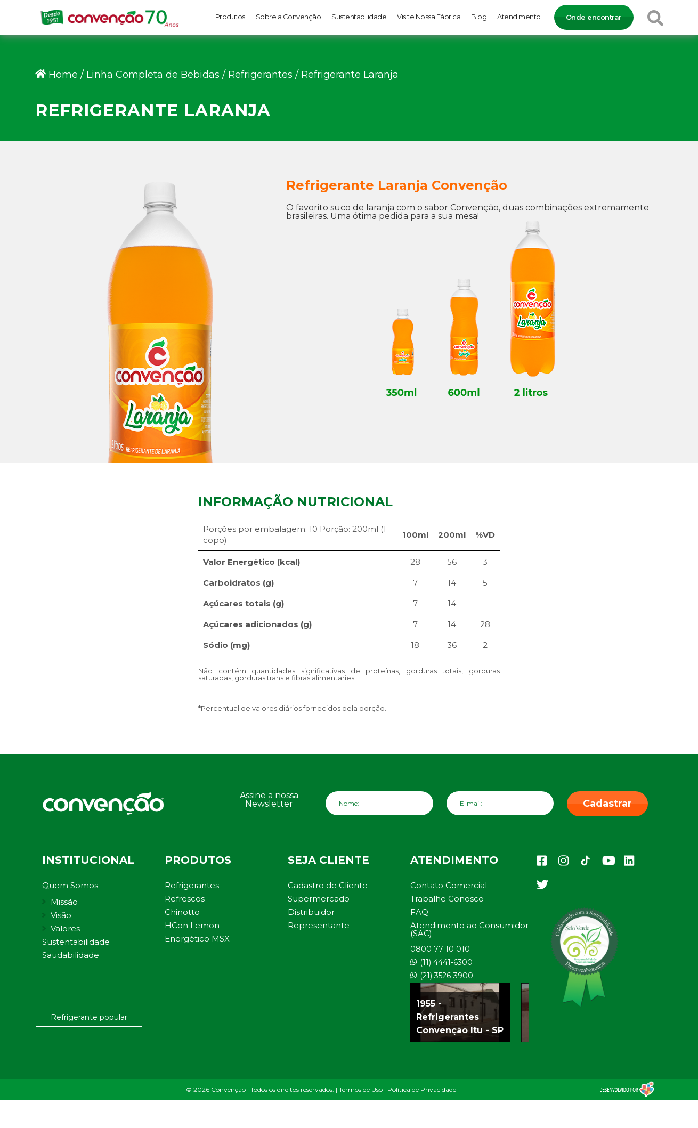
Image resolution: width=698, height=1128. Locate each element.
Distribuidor (311, 912)
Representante (319, 925)
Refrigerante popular (89, 1017)
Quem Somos (70, 885)
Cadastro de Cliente (328, 885)
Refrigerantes (192, 885)
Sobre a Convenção (288, 16)
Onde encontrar (594, 17)
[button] (675, 1114)
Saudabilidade (70, 955)
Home (63, 74)
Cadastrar (607, 803)
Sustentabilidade (358, 16)
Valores (65, 928)
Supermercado (319, 899)
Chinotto (182, 912)
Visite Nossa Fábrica (428, 16)
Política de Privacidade (421, 1089)
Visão (61, 915)
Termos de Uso (361, 1089)
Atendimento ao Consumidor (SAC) (469, 929)
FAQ (419, 912)
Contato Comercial (448, 885)
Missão (64, 902)
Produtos (230, 16)
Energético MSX (197, 939)
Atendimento (519, 16)
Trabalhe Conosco (447, 899)
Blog (478, 16)
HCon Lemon (192, 925)
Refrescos (185, 899)
